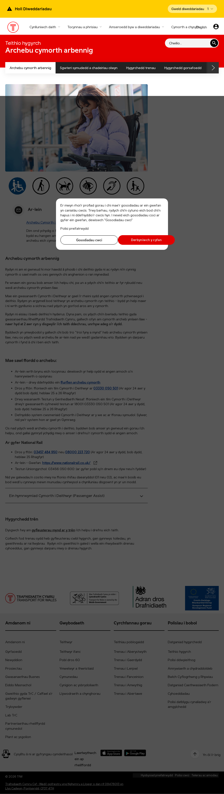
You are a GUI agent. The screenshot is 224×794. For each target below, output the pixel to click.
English (201, 27)
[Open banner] (192, 9)
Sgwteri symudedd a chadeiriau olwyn (88, 68)
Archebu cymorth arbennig (30, 68)
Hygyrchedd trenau (141, 68)
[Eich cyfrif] (216, 27)
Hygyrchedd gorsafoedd (182, 68)
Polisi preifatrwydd (74, 228)
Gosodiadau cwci (85, 240)
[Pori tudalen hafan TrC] (13, 28)
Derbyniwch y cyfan (139, 240)
